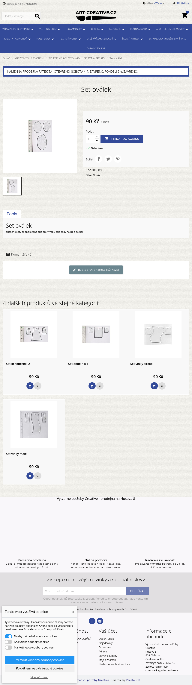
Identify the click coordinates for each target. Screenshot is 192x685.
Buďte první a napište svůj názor (96, 270)
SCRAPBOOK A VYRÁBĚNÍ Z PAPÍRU (168, 39)
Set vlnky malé (16, 454)
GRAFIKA (98, 29)
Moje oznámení (107, 660)
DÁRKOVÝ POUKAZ (96, 48)
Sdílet (98, 159)
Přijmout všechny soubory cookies (39, 660)
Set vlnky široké (141, 364)
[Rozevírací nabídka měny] (159, 3)
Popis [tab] (12, 214)
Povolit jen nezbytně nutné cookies (39, 668)
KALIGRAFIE (117, 29)
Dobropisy (105, 647)
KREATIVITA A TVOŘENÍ (18, 39)
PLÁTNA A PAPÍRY (141, 29)
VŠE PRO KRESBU (50, 29)
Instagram (100, 621)
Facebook (92, 621)
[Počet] (90, 139)
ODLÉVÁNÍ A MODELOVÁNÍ (102, 39)
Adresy (103, 651)
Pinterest (118, 159)
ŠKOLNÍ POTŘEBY (133, 39)
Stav (89, 175)
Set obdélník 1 (78, 364)
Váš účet (108, 631)
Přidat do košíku (121, 138)
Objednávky (105, 643)
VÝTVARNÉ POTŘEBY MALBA (18, 29)
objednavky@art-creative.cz (162, 670)
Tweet (108, 159)
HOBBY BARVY (46, 39)
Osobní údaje (106, 638)
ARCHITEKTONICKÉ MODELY (172, 29)
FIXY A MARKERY (76, 29)
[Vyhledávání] (21, 16)
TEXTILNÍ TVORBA (71, 39)
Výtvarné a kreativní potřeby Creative (85, 680)
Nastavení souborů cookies (114, 664)
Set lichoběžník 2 (18, 364)
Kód (89, 170)
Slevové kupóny (108, 655)
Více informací (39, 677)
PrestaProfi (133, 680)
